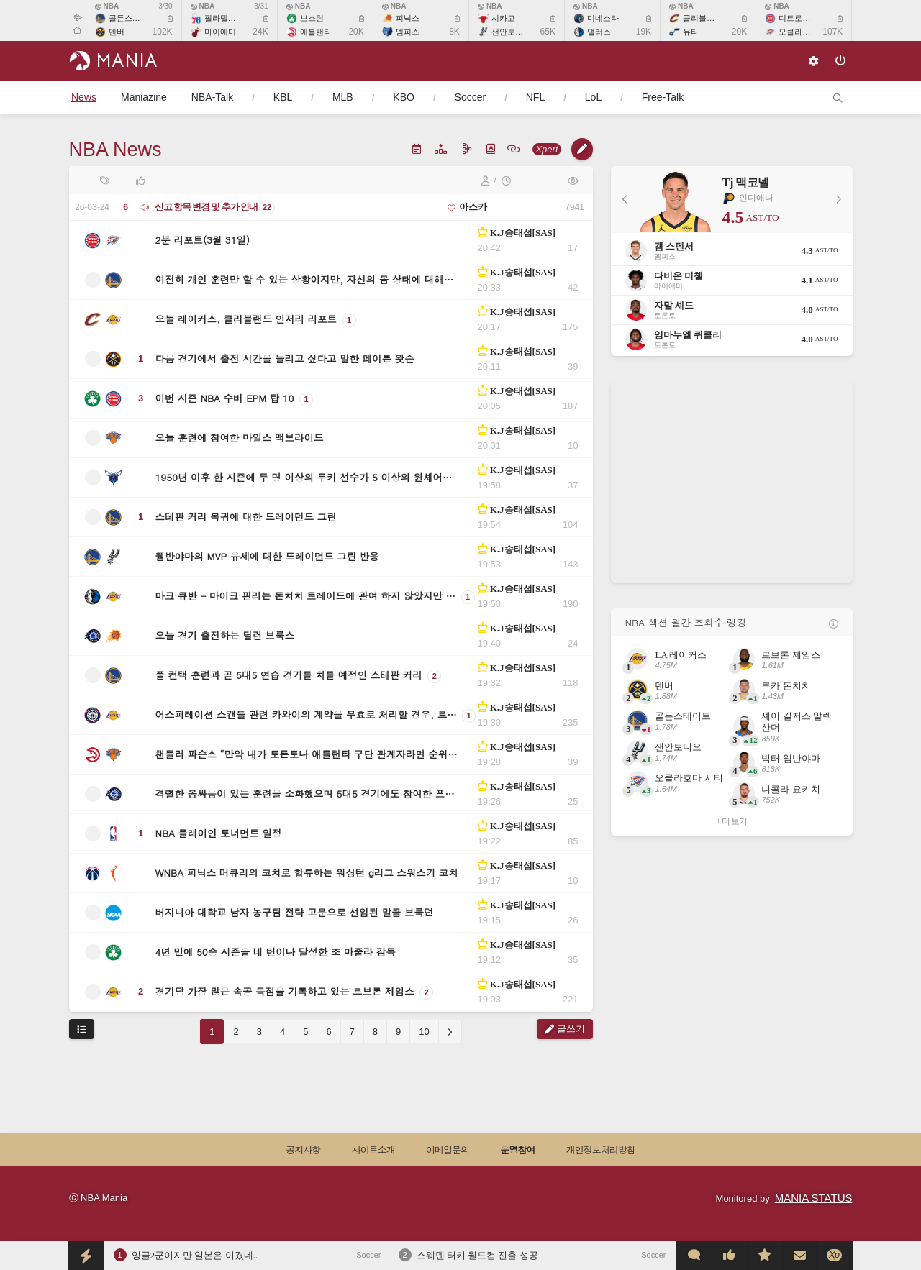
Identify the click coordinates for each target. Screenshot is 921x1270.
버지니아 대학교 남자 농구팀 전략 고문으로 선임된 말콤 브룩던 (294, 912)
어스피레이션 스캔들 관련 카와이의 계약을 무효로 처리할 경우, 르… (306, 714)
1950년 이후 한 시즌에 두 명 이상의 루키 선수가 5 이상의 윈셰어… (304, 477)
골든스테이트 (132, 18)
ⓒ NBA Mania (98, 1197)
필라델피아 (224, 18)
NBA (107, 6)
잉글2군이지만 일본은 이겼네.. (195, 1255)
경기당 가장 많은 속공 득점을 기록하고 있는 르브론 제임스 (284, 991)
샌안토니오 (511, 31)
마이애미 (220, 31)
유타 (691, 31)
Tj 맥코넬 (745, 182)
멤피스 (407, 31)
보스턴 (312, 18)
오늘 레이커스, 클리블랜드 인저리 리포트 (246, 319)
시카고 (503, 18)
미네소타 (603, 18)
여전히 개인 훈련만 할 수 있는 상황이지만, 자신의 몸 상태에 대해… (304, 279)
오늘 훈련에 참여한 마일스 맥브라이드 (239, 437)
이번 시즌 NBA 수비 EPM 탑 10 (224, 398)
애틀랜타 (316, 31)
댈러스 (599, 31)
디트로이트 (798, 18)
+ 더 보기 (731, 821)
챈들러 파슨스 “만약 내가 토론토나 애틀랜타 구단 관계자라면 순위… (306, 754)
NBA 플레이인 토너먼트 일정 (218, 833)
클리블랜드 (702, 18)
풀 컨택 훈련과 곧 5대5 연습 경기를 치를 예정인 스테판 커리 (288, 675)
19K (643, 31)
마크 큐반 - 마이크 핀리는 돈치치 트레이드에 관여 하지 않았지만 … (305, 596)
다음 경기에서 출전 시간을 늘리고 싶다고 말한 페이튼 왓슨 (284, 358)
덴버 (116, 31)
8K (454, 31)
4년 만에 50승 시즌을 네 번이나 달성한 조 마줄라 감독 (275, 952)
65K (547, 31)
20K (355, 31)
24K (260, 31)
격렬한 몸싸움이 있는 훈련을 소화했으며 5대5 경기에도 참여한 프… (305, 793)
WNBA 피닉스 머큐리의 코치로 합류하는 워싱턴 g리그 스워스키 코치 (306, 873)
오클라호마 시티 (807, 31)
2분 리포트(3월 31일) (202, 240)
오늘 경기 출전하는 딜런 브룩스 (225, 635)
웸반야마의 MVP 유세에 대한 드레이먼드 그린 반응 (267, 556)
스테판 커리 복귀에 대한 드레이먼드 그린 (246, 517)
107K (832, 31)
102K (163, 31)
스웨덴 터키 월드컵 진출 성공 (477, 1255)
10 (424, 1031)
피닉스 (407, 18)
